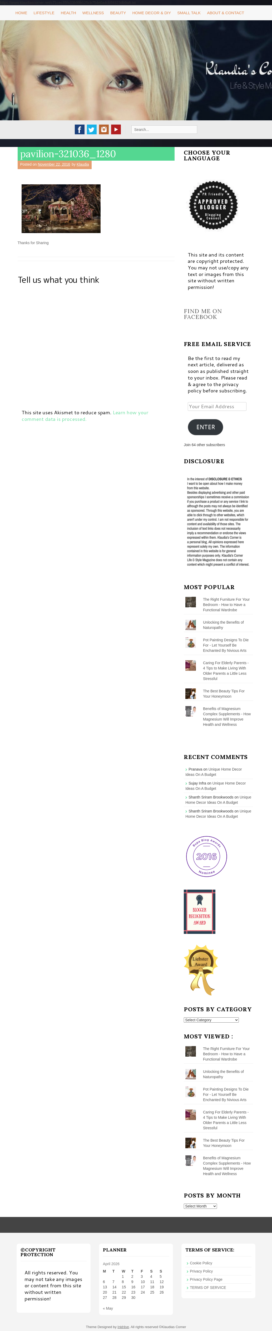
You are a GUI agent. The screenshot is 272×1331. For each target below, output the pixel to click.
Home (21, 13)
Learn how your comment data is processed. (85, 415)
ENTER (205, 427)
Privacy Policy (201, 1271)
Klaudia (83, 164)
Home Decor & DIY (151, 13)
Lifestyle (44, 13)
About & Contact (225, 13)
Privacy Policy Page (206, 1279)
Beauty (118, 13)
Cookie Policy (201, 1263)
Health (68, 13)
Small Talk (189, 13)
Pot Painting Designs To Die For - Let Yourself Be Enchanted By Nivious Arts (226, 645)
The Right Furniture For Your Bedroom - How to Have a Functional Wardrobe (226, 604)
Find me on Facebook (203, 314)
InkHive (123, 1327)
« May (108, 1308)
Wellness (93, 13)
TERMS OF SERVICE (208, 1287)
